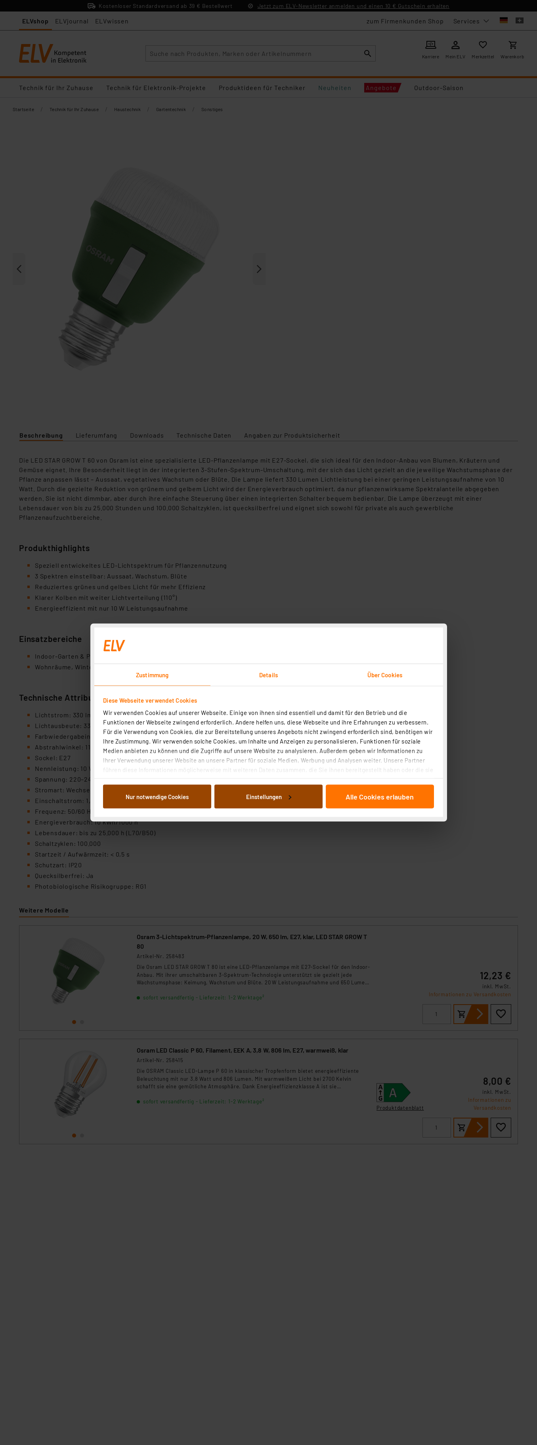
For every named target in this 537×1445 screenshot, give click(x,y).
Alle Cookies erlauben (380, 796)
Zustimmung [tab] (152, 674)
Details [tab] (268, 674)
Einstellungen (268, 796)
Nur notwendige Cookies (157, 796)
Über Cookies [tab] (384, 674)
